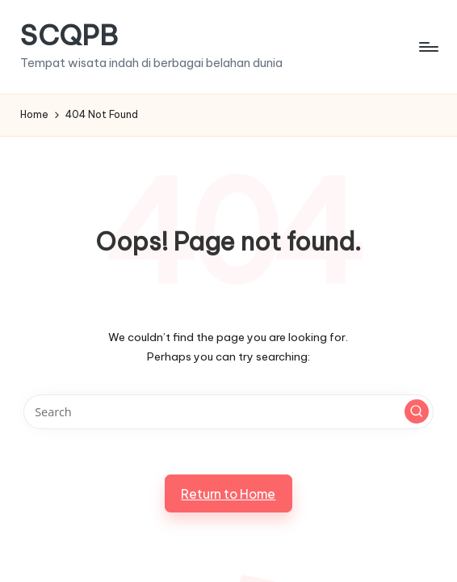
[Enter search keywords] (228, 411)
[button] (417, 411)
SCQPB (69, 35)
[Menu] (427, 47)
